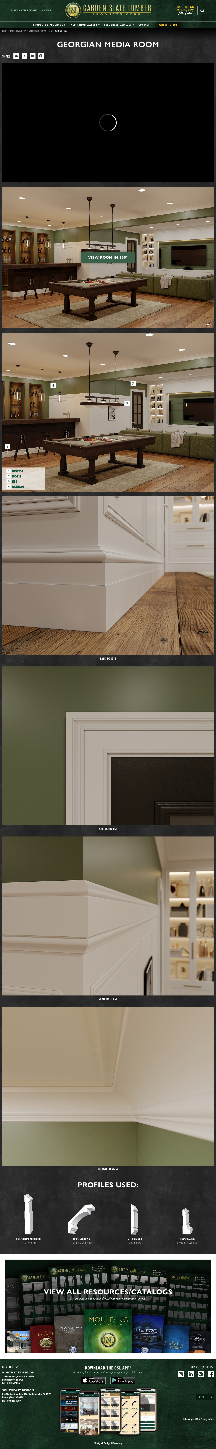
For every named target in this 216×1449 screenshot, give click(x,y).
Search (202, 10)
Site (108, 1443)
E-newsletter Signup (24, 10)
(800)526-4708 (16, 1379)
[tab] (49, 25)
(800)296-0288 (16, 1397)
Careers (47, 10)
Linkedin (191, 1374)
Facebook (211, 1374)
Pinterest (201, 1374)
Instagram (181, 1374)
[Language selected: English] (205, 1397)
